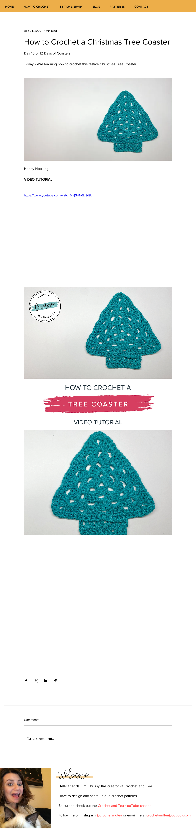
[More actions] (169, 30)
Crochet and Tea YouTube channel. (125, 806)
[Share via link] (55, 680)
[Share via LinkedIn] (45, 680)
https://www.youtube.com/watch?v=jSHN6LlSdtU (58, 195)
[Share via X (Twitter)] (36, 680)
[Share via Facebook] (26, 680)
